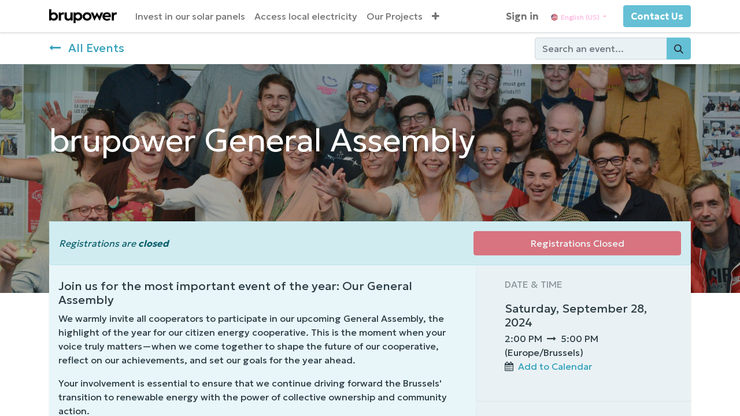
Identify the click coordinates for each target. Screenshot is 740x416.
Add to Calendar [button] (555, 366)
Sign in (522, 16)
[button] (435, 16)
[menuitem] (190, 16)
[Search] (679, 49)
